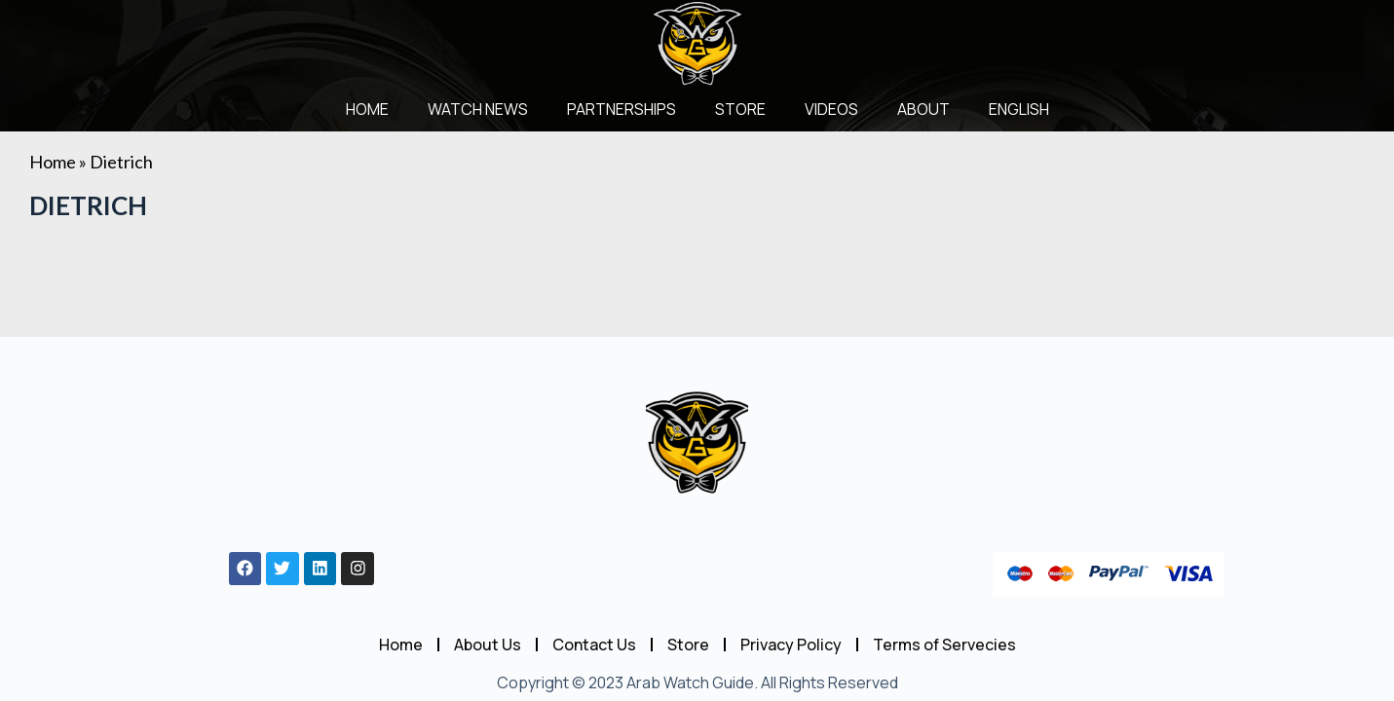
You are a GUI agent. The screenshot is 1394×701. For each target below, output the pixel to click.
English (1019, 109)
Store (740, 109)
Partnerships (621, 109)
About (923, 109)
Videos (831, 109)
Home (367, 109)
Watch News (478, 109)
